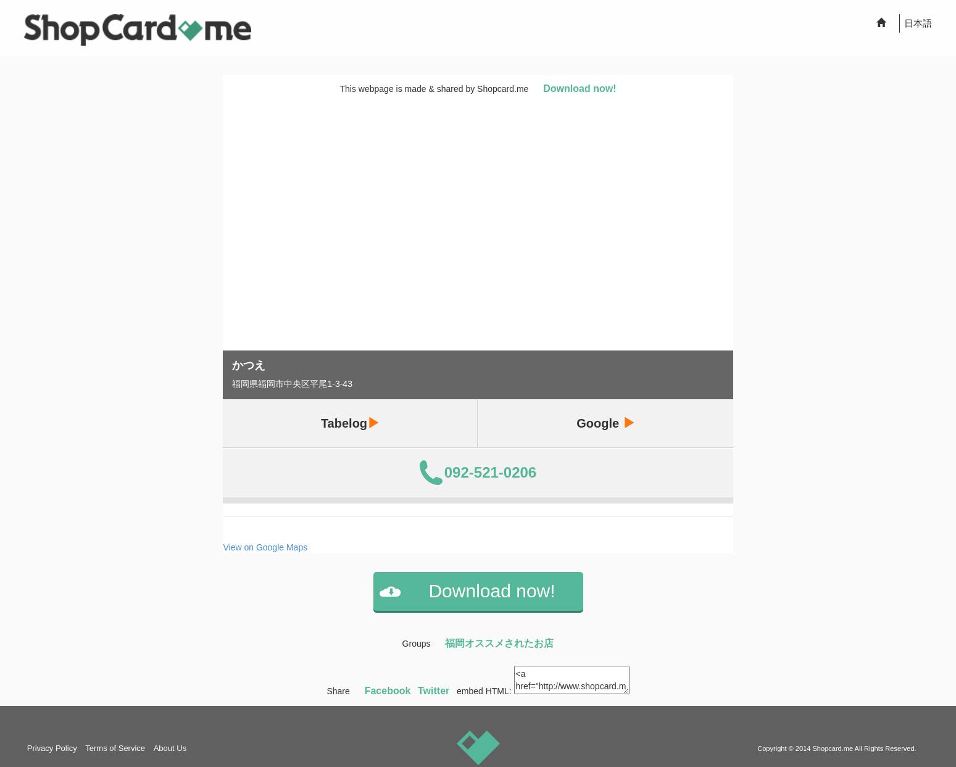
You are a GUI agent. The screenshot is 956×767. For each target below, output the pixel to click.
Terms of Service (115, 748)
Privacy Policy (52, 748)
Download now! (579, 88)
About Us (170, 748)
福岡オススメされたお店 (499, 643)
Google (605, 423)
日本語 (918, 23)
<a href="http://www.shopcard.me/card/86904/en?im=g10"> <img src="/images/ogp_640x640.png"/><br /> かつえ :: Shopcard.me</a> (572, 680)
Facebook (388, 691)
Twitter (433, 691)
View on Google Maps (265, 547)
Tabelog (350, 423)
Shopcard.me (832, 748)
